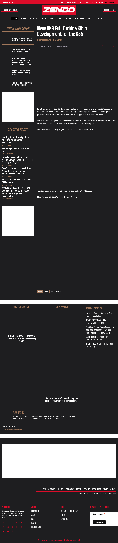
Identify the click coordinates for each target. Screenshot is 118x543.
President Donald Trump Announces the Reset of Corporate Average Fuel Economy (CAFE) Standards (22, 61)
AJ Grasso (51, 46)
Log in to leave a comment (12, 430)
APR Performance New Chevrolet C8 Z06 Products (16, 181)
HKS (52, 291)
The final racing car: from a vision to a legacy (23, 84)
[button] (105, 18)
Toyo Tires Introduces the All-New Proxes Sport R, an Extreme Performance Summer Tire (16, 171)
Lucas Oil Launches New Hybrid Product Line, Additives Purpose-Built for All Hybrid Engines (17, 160)
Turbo (58, 291)
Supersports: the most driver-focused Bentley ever (21, 73)
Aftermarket (7, 145)
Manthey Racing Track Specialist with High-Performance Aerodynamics (16, 140)
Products (57, 40)
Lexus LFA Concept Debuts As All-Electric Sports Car (22, 39)
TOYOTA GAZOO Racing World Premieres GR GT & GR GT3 (23, 50)
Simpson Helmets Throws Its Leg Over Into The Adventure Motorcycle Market (61, 399)
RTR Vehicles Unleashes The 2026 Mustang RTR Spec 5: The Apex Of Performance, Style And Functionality (16, 192)
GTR (46, 291)
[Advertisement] (18, 107)
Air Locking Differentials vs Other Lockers (16, 149)
